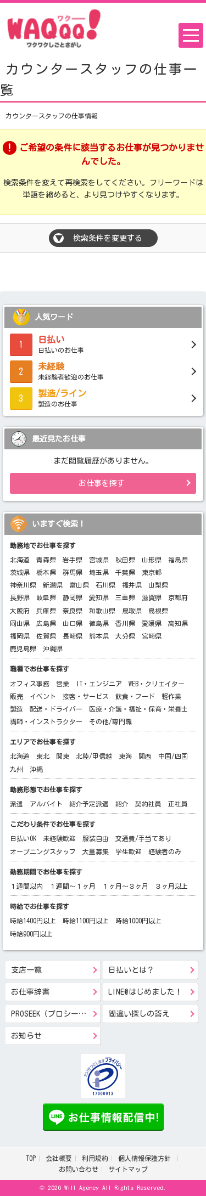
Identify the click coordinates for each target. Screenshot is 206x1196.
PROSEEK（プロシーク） (52, 1014)
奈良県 (72, 610)
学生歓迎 (128, 851)
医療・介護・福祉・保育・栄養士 (138, 709)
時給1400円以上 (33, 920)
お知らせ (26, 1036)
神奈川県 (23, 585)
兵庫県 (46, 610)
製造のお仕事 (103, 397)
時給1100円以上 (86, 920)
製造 (16, 709)
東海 (125, 756)
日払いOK (23, 838)
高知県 (178, 623)
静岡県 (72, 597)
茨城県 (20, 572)
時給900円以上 (31, 933)
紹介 (122, 803)
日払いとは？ (131, 970)
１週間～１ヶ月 (72, 886)
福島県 (178, 559)
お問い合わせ (78, 1169)
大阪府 (20, 610)
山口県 (72, 623)
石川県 (105, 585)
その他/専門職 (110, 721)
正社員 (178, 803)
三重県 (125, 597)
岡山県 (20, 623)
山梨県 (158, 585)
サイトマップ (128, 1169)
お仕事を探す (102, 483)
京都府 (178, 597)
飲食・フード (135, 696)
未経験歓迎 (59, 838)
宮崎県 (152, 636)
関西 (145, 756)
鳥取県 (132, 610)
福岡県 (20, 636)
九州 (16, 769)
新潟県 (53, 585)
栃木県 (46, 572)
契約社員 (148, 803)
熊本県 (99, 636)
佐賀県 (46, 636)
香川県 (125, 623)
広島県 (46, 623)
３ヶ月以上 (171, 886)
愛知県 (99, 597)
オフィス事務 (29, 683)
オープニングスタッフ (43, 851)
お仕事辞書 (30, 992)
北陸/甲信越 (94, 756)
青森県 (46, 559)
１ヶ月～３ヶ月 (125, 886)
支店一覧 (26, 970)
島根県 (158, 610)
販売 (16, 696)
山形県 (152, 559)
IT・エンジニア (99, 683)
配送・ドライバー (56, 709)
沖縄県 (53, 648)
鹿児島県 (23, 648)
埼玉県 (99, 572)
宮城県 (99, 559)
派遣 (16, 803)
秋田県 (125, 559)
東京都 (152, 572)
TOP (31, 1158)
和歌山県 (102, 610)
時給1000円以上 (138, 920)
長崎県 (72, 636)
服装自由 (95, 838)
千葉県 (125, 572)
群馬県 (72, 572)
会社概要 (59, 1158)
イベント (43, 696)
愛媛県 (152, 623)
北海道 (20, 559)
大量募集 (95, 851)
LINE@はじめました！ (145, 992)
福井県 (132, 585)
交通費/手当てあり (143, 838)
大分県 (125, 636)
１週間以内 (26, 886)
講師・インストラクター (46, 721)
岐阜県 (46, 597)
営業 (62, 683)
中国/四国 (173, 756)
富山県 (79, 585)
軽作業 (171, 696)
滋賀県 (152, 597)
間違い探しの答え (139, 1014)
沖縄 (36, 769)
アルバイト (46, 803)
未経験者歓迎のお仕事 (103, 370)
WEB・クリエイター (157, 683)
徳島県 (99, 623)
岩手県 (72, 559)
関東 (62, 756)
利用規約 (95, 1158)
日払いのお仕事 (103, 343)
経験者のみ (164, 851)
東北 (42, 756)
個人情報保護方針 (146, 1158)
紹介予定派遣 (89, 803)
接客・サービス (86, 696)
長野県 (20, 597)
